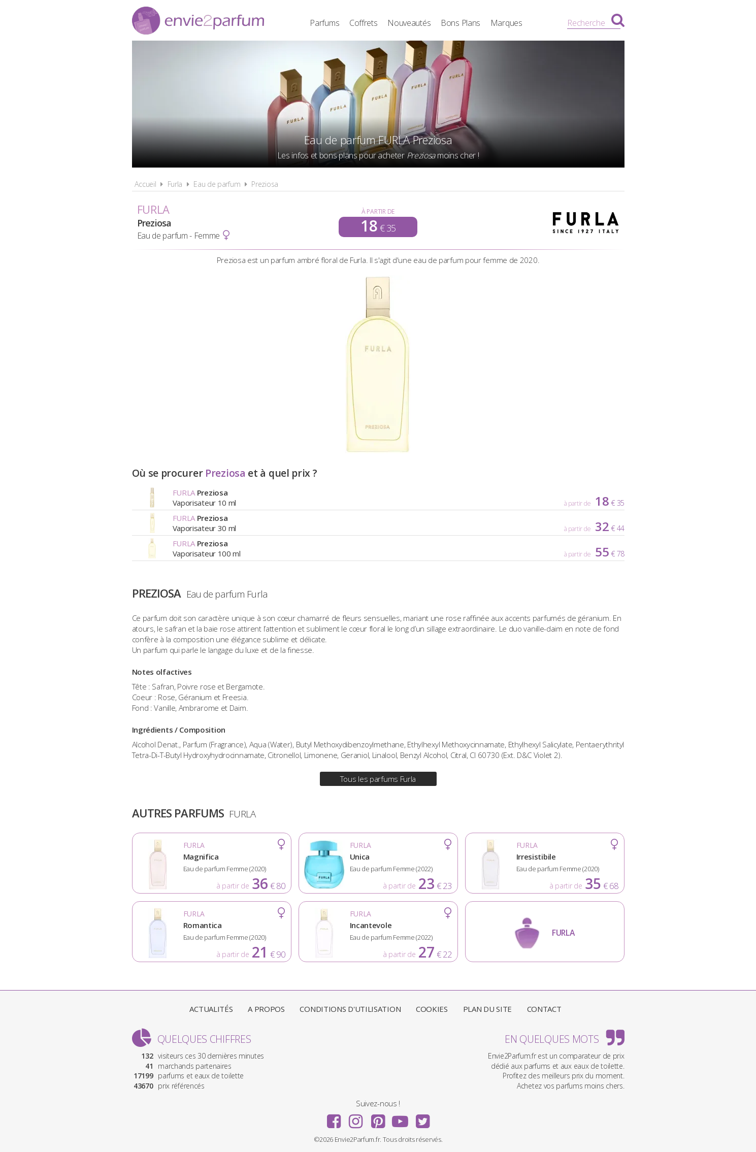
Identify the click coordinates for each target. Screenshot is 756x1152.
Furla (175, 184)
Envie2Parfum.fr (198, 22)
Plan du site (487, 1009)
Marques (506, 22)
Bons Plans (460, 22)
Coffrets (363, 22)
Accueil (145, 184)
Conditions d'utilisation (350, 1009)
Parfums (324, 22)
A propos (266, 1009)
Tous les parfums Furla (378, 779)
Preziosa (264, 184)
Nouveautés (409, 22)
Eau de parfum (216, 184)
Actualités (211, 1009)
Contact (544, 1009)
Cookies (432, 1009)
